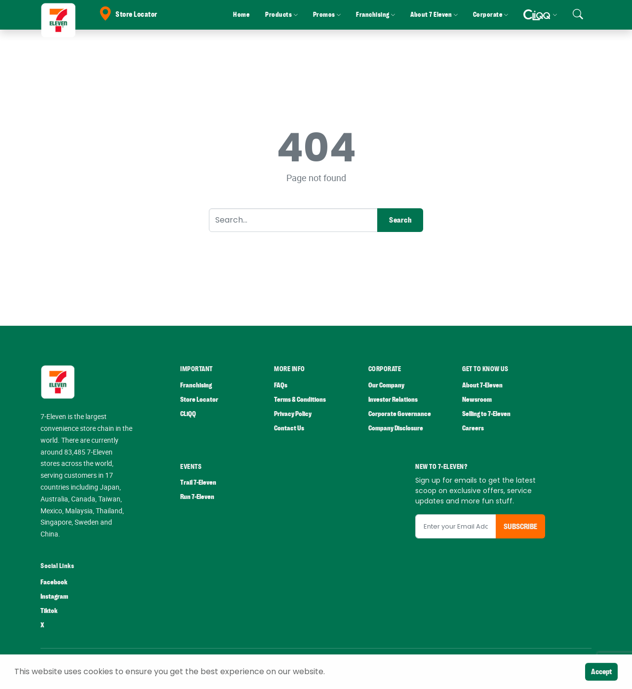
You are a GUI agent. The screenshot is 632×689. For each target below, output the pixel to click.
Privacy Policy (293, 414)
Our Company (386, 385)
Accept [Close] (601, 672)
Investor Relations (393, 399)
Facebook (53, 582)
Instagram (54, 596)
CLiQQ (188, 414)
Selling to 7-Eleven (486, 414)
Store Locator (128, 14)
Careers (473, 428)
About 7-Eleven (482, 385)
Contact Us (289, 428)
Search (400, 220)
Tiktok (48, 610)
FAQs (280, 385)
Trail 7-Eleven (198, 482)
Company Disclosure (395, 428)
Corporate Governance (399, 414)
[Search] (293, 220)
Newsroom (477, 399)
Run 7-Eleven (197, 496)
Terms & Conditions (300, 399)
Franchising (196, 385)
